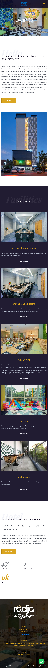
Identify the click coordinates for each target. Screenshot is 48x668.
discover (24, 261)
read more (8, 100)
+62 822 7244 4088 (24, 634)
